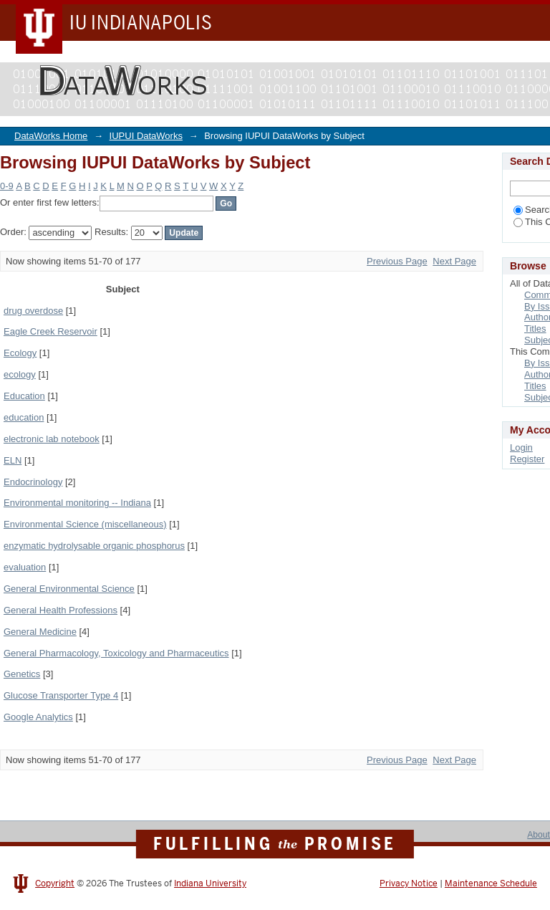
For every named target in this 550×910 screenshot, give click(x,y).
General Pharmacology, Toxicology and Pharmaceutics (116, 653)
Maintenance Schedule (491, 883)
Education (24, 396)
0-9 (7, 186)
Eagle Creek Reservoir (50, 331)
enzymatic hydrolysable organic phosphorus (94, 545)
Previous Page (397, 261)
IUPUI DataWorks (146, 135)
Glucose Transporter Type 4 (61, 695)
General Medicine (40, 631)
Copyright (54, 883)
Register (527, 459)
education (24, 417)
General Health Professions (60, 610)
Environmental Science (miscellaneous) (85, 524)
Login (521, 447)
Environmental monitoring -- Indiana (77, 502)
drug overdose (33, 310)
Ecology (20, 353)
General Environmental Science (69, 588)
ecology (20, 374)
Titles (535, 328)
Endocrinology (33, 481)
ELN (12, 460)
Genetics (22, 674)
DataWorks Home (50, 135)
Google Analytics (38, 717)
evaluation (25, 567)
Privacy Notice (409, 883)
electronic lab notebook (52, 439)
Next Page (454, 261)
